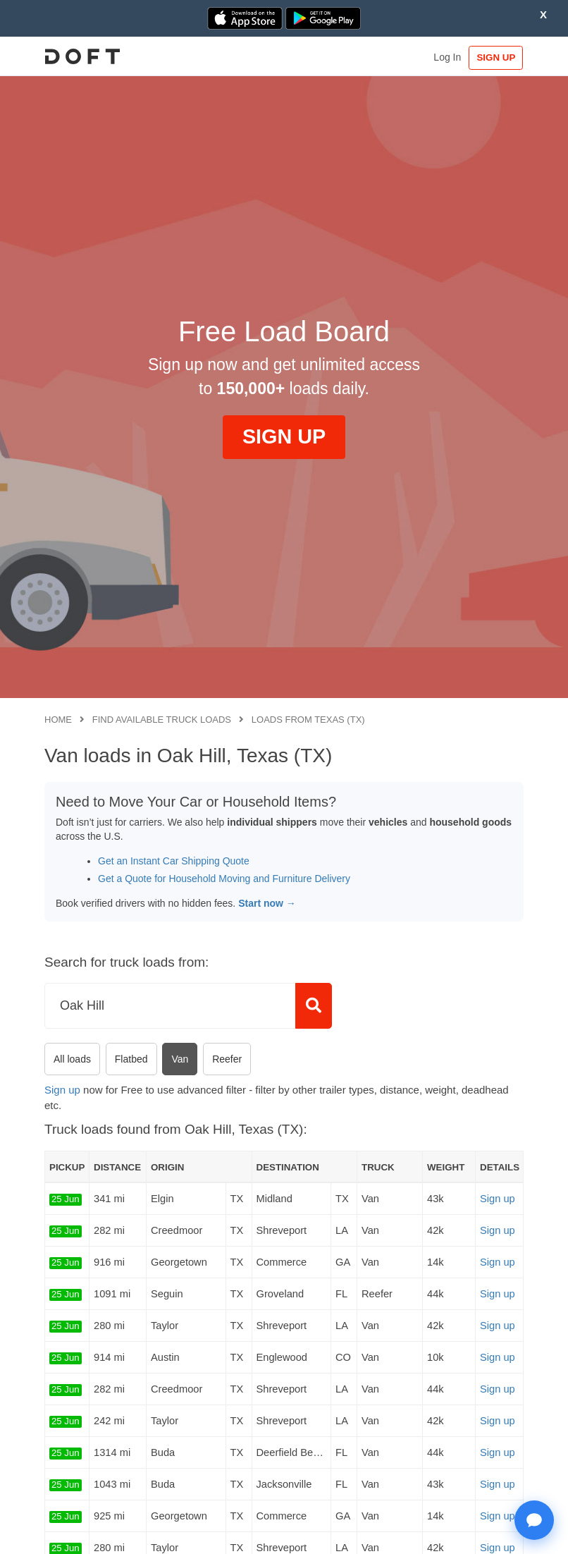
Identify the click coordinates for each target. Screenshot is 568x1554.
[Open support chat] (534, 1520)
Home (58, 719)
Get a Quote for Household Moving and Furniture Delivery (224, 878)
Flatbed (131, 1059)
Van (179, 1059)
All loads (72, 1059)
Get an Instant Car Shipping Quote (173, 861)
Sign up (62, 1090)
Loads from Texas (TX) (308, 719)
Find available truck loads (161, 719)
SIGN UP (494, 57)
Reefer (227, 1059)
